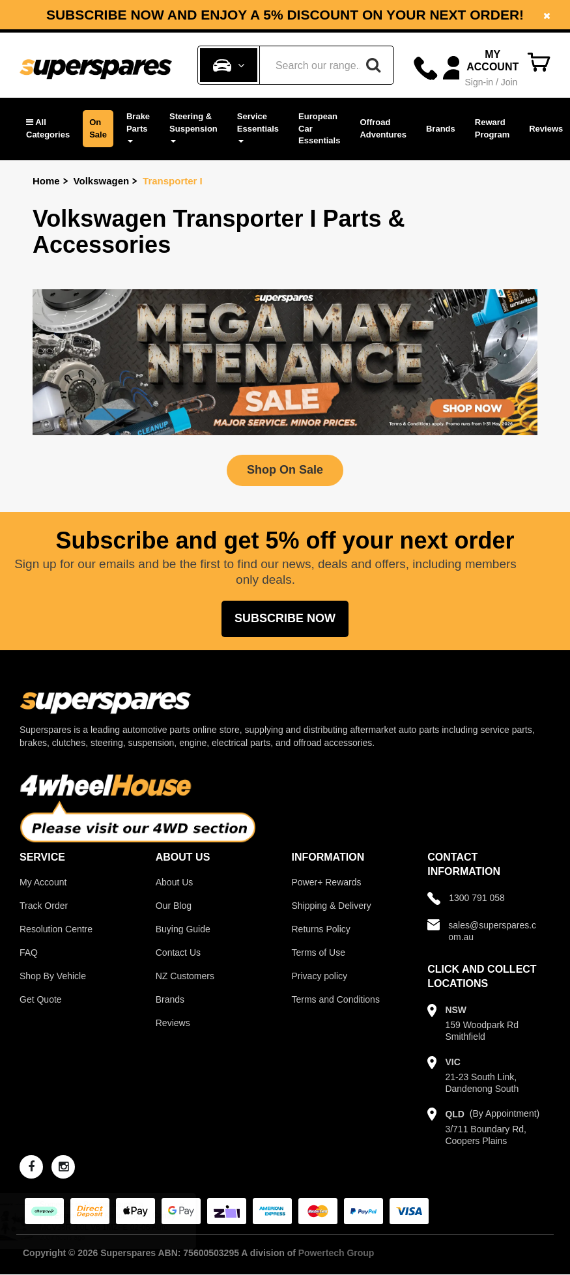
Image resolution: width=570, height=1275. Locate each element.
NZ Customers (185, 976)
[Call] (426, 68)
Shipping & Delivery (331, 905)
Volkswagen (102, 180)
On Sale (98, 128)
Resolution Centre (56, 929)
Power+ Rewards (327, 882)
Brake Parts (138, 127)
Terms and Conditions (336, 999)
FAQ (29, 952)
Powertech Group (336, 1253)
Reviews (546, 129)
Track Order (44, 905)
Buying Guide (183, 929)
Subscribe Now (285, 618)
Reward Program (492, 128)
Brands (440, 129)
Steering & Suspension (193, 127)
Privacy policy (320, 976)
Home (46, 180)
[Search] (373, 65)
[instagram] (63, 1167)
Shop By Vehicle (53, 976)
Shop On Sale (285, 469)
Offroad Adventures (383, 128)
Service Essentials (258, 127)
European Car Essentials (319, 128)
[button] (48, 128)
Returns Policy (321, 929)
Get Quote (41, 999)
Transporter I (173, 180)
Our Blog (174, 905)
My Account (43, 882)
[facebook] (31, 1167)
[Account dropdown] (482, 68)
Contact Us (178, 952)
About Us (174, 882)
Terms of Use (318, 952)
